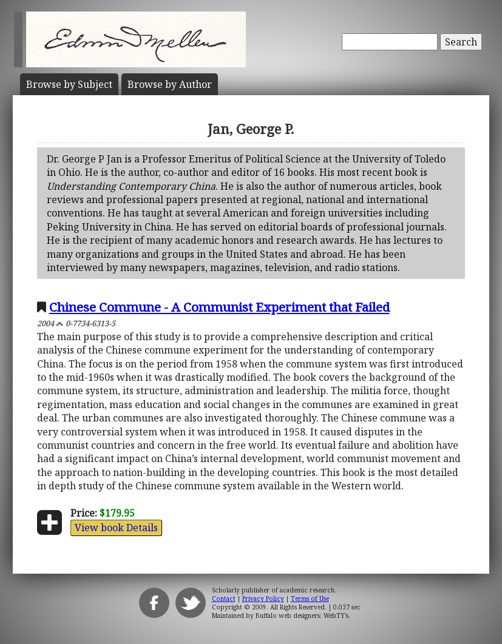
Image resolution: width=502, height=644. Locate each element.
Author (169, 84)
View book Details (116, 527)
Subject (69, 84)
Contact (224, 598)
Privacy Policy (263, 598)
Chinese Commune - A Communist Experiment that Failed (219, 306)
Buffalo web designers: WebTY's (302, 615)
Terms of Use (310, 598)
